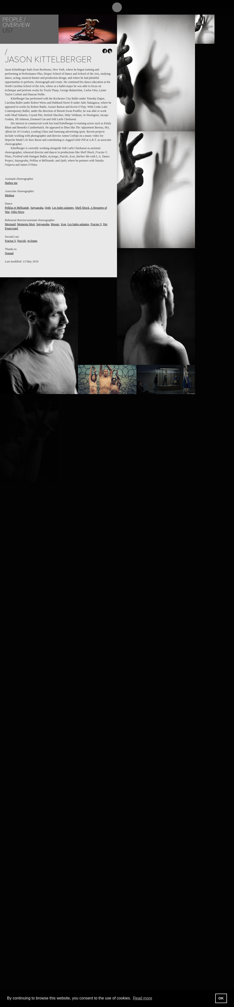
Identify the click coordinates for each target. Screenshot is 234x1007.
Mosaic (55, 224)
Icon (63, 224)
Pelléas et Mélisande (17, 207)
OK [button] (221, 998)
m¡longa (32, 241)
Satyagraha (36, 207)
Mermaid (10, 224)
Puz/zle (21, 241)
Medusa (9, 195)
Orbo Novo (17, 212)
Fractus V (96, 224)
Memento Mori (26, 224)
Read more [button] (142, 998)
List (7, 30)
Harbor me (11, 183)
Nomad (9, 253)
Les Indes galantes (63, 207)
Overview (16, 24)
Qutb (48, 207)
